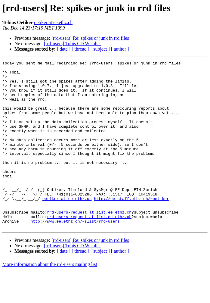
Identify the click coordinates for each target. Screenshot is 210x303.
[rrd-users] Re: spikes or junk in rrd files (90, 38)
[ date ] (63, 49)
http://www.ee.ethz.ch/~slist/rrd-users (75, 253)
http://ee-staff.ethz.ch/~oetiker (131, 226)
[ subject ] (100, 49)
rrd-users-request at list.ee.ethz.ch (89, 242)
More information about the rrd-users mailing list (49, 297)
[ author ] (120, 49)
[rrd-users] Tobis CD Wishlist (72, 43)
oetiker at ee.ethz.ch (53, 22)
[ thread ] (80, 49)
